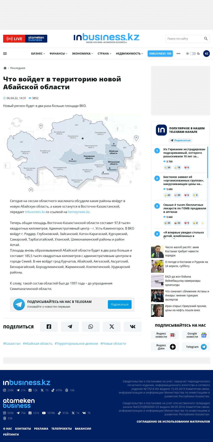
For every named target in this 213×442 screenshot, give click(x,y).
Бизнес (37, 54)
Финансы (57, 54)
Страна (103, 54)
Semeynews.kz (78, 213)
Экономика (81, 54)
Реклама (41, 428)
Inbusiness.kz (35, 213)
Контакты (23, 428)
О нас (7, 428)
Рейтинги (11, 434)
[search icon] (206, 39)
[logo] (106, 39)
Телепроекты (61, 428)
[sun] (187, 54)
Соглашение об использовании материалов (173, 421)
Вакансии (83, 428)
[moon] (198, 54)
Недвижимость (128, 54)
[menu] (5, 54)
